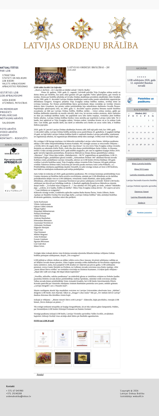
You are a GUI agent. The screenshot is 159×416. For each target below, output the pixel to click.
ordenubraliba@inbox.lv (18, 396)
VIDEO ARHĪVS (8, 131)
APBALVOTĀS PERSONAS (15, 86)
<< (128, 114)
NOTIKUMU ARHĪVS (11, 118)
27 (141, 144)
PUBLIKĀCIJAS (8, 115)
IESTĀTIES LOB (9, 92)
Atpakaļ (40, 374)
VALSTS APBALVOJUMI (13, 83)
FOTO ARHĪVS (8, 128)
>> (153, 114)
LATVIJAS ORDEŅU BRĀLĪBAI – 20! (88, 67)
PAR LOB (5, 70)
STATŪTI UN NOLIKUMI (14, 78)
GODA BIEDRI (9, 100)
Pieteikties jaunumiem (144, 213)
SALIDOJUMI (8, 122)
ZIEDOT (4, 135)
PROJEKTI (6, 112)
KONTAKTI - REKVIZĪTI (14, 138)
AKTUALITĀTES (9, 67)
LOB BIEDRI (8, 80)
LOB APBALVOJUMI (11, 95)
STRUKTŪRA (8, 75)
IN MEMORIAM (9, 108)
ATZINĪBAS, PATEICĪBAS (14, 102)
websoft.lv (138, 396)
